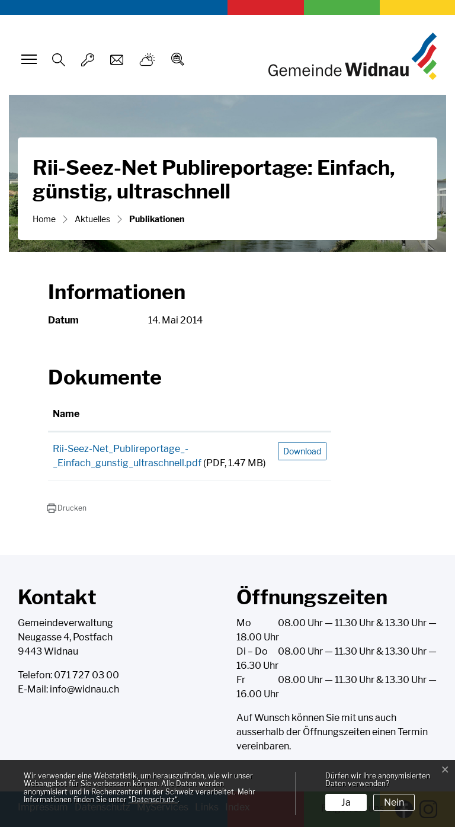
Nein (394, 802)
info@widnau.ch (84, 689)
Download (302, 451)
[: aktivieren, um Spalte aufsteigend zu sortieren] (302, 415)
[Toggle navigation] (27, 59)
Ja (346, 802)
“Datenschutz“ (153, 799)
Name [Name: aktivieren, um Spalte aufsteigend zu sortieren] (66, 413)
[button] (66, 508)
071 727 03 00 (86, 675)
